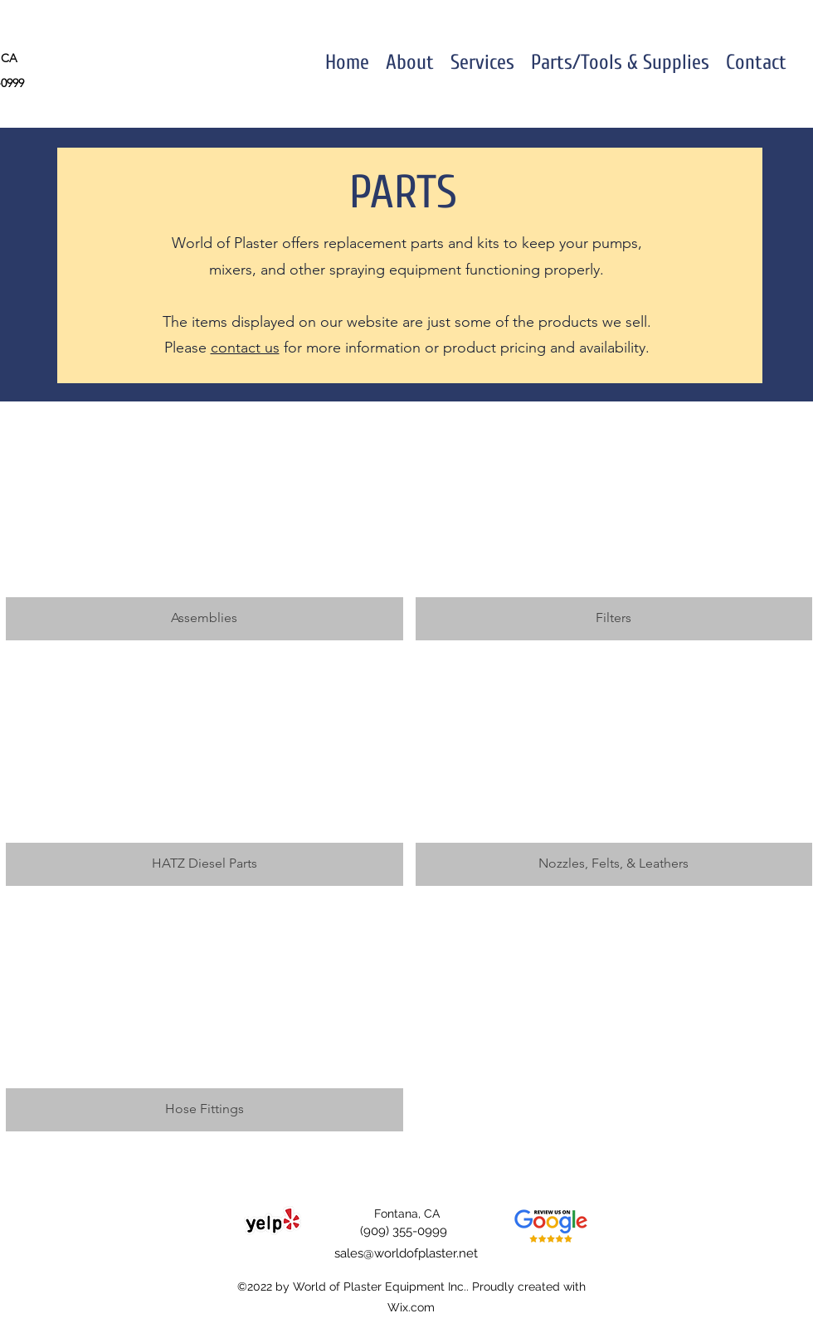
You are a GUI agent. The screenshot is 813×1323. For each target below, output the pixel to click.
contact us (245, 347)
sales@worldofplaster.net (406, 1253)
